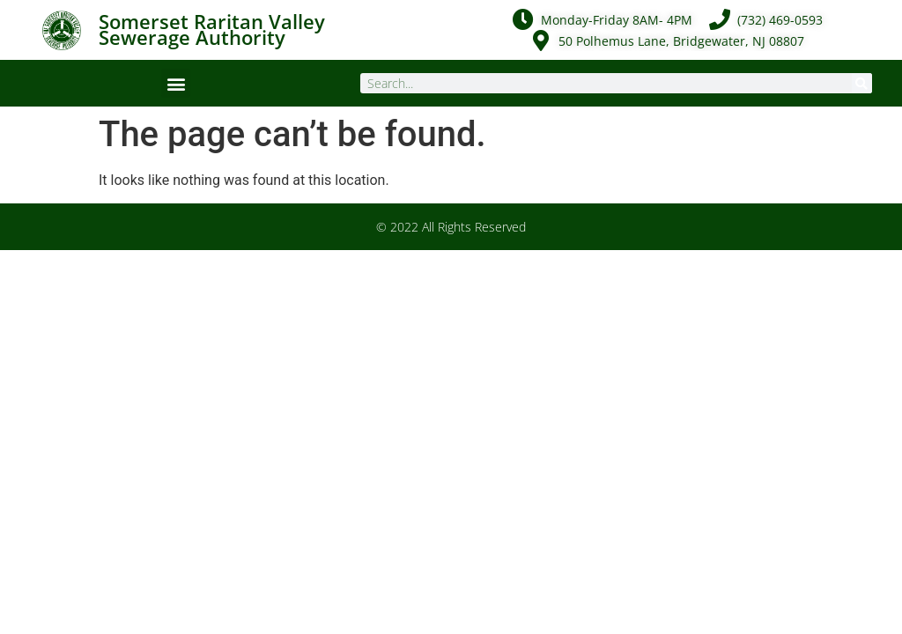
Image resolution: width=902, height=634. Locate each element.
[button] (175, 83)
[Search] (862, 83)
